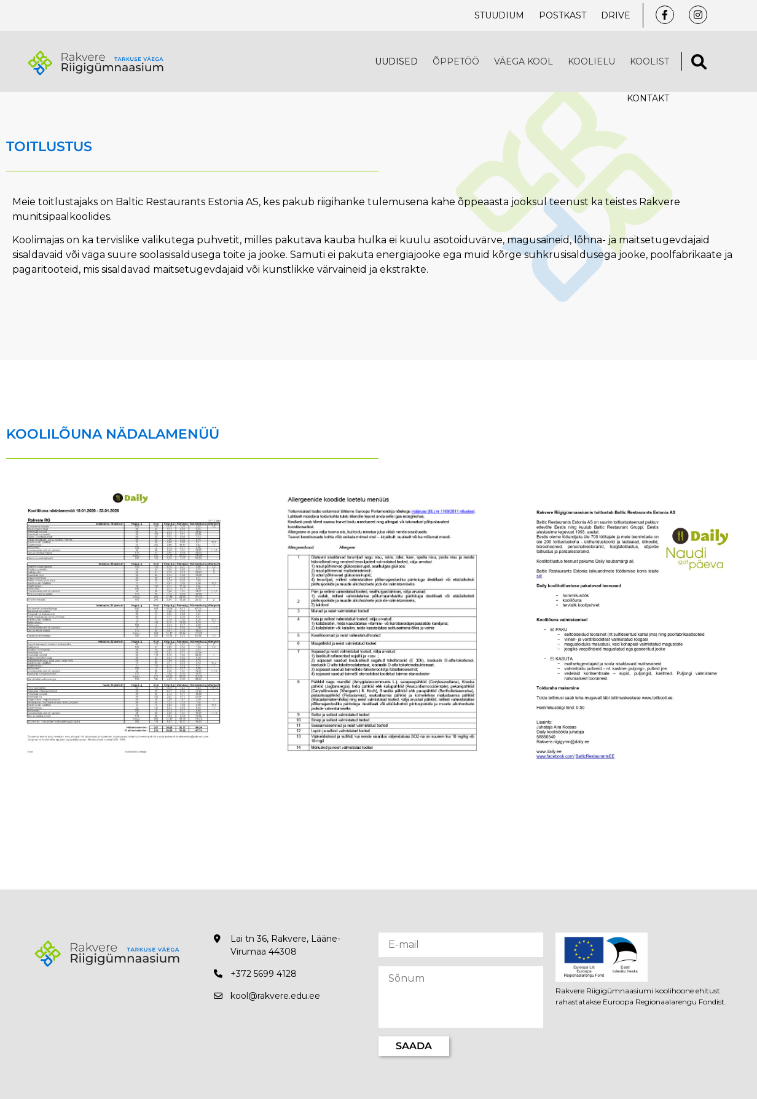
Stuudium (499, 15)
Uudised (396, 61)
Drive (615, 15)
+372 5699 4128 (263, 973)
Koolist (649, 61)
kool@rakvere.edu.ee (275, 995)
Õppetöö (456, 61)
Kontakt (648, 98)
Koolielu (591, 61)
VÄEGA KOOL (523, 61)
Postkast (562, 15)
